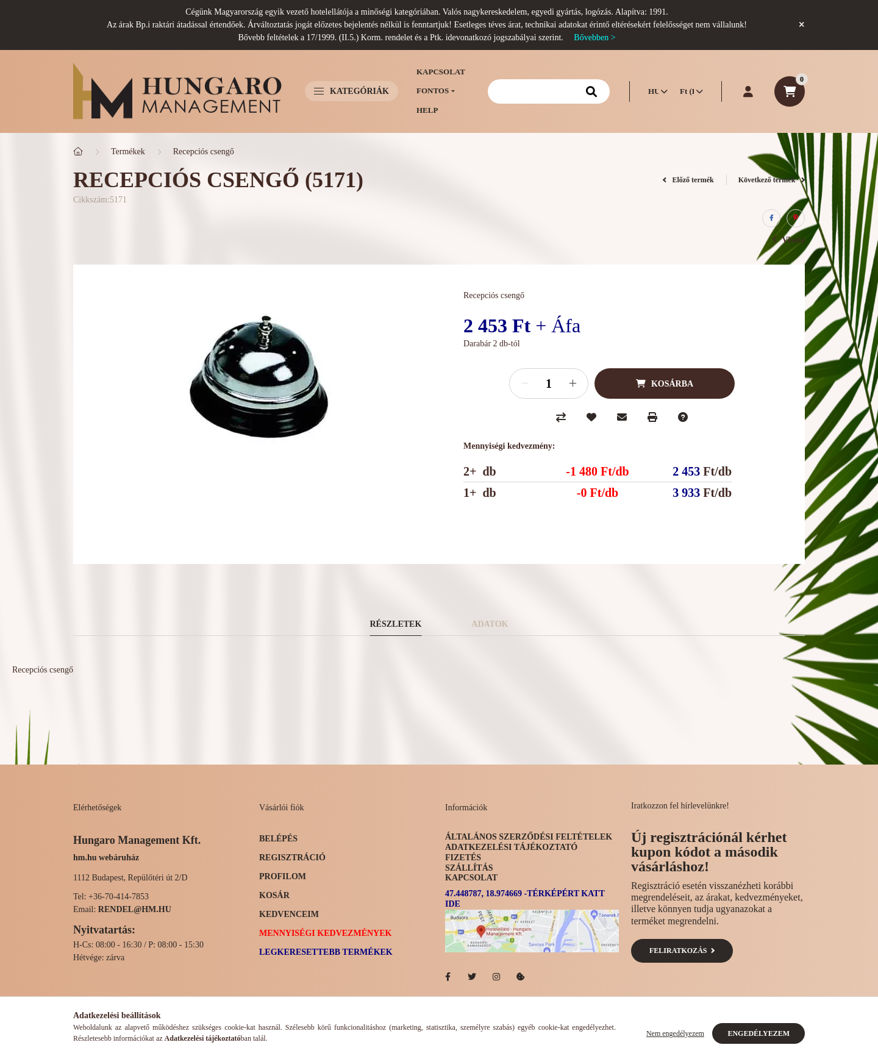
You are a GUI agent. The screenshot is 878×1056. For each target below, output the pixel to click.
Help (427, 110)
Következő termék (771, 180)
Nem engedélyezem (675, 1033)
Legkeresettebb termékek (326, 952)
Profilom (282, 876)
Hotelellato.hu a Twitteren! (472, 977)
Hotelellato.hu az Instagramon (496, 977)
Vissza (789, 239)
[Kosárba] (664, 383)
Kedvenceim (289, 914)
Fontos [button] (432, 90)
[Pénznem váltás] (688, 91)
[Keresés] (549, 91)
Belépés (278, 838)
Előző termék (688, 180)
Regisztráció (292, 857)
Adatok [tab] (489, 624)
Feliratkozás (682, 950)
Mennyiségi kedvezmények (325, 933)
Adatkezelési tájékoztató (511, 847)
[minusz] (525, 383)
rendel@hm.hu (134, 909)
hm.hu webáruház (106, 857)
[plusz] (572, 383)
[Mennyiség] (549, 383)
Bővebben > (594, 37)
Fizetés (463, 857)
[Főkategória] (78, 151)
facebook (447, 977)
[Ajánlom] (622, 417)
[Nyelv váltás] (655, 91)
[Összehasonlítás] (561, 417)
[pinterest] (796, 218)
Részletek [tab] (396, 624)
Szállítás (469, 867)
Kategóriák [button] (351, 91)
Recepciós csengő (203, 151)
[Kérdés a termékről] (683, 417)
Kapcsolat (440, 71)
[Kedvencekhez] (591, 417)
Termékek (128, 151)
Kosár (274, 895)
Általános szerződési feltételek (528, 836)
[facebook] (771, 218)
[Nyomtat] (652, 417)
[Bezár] (802, 25)
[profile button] (748, 91)
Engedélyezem (758, 1033)
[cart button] (789, 91)
